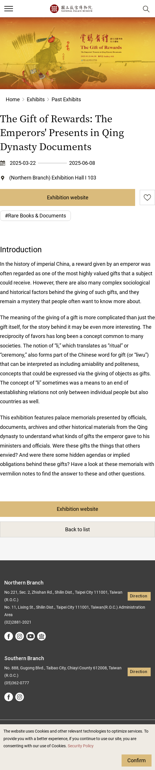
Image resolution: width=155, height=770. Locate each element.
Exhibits (36, 99)
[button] (8, 8)
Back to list (77, 529)
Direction (138, 596)
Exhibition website (67, 197)
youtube (30, 636)
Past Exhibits (66, 99)
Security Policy (81, 746)
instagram (19, 636)
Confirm (136, 760)
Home (13, 99)
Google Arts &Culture (41, 636)
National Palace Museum (71, 8)
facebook (8, 636)
